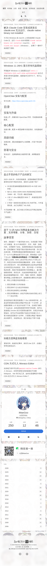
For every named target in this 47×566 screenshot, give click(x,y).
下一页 (23, 389)
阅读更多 (8, 53)
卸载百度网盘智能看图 (15, 338)
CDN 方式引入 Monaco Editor (19, 363)
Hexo (29, 545)
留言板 (25, 8)
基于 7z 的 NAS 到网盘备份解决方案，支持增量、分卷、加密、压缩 (21, 231)
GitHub (23, 431)
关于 (23, 12)
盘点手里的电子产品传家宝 (18, 174)
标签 (19, 8)
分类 (15, 8)
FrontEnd (22, 24)
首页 (4, 8)
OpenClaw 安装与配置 (15, 96)
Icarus (34, 545)
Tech (16, 24)
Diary (16, 93)
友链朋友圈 (40, 8)
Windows (22, 62)
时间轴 (9, 8)
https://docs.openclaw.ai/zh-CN (23, 101)
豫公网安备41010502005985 (17, 549)
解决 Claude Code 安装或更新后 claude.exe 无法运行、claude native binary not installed (22, 30)
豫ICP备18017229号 (32, 549)
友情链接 (32, 8)
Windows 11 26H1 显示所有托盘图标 (23, 65)
